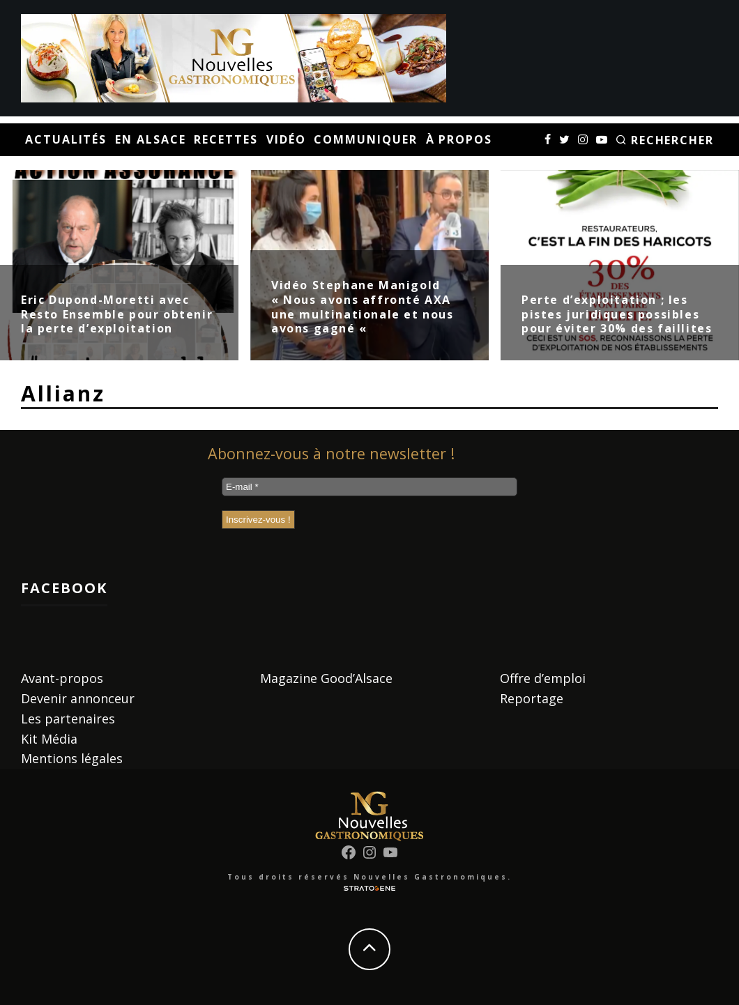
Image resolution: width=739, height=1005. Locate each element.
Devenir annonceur (78, 698)
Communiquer (365, 139)
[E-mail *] (369, 486)
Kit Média (49, 738)
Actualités (66, 139)
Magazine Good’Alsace (326, 678)
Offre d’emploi (543, 678)
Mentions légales (72, 758)
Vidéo (286, 139)
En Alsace (150, 139)
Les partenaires (68, 718)
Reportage (531, 698)
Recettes (225, 139)
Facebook (64, 587)
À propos (459, 139)
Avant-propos (62, 678)
